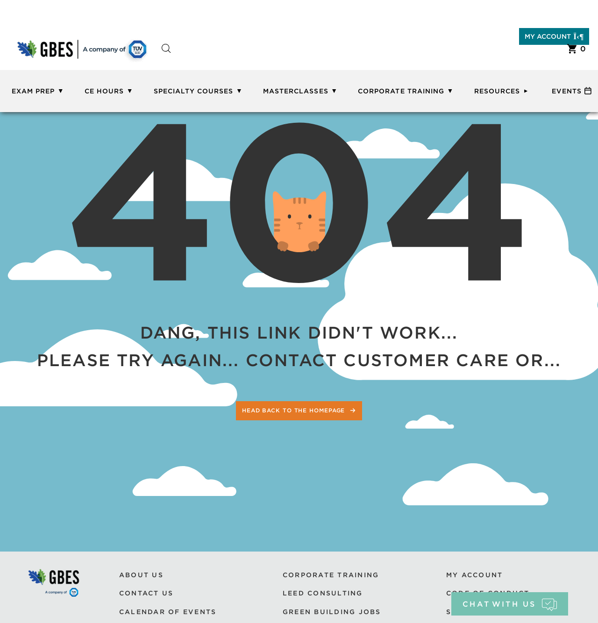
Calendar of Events (167, 612)
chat (509, 604)
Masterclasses (295, 91)
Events (567, 91)
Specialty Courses (194, 91)
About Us (141, 575)
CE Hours (104, 91)
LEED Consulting (323, 593)
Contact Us (146, 593)
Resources (497, 91)
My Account (554, 36)
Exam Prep (33, 91)
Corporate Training (401, 91)
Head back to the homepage (294, 410)
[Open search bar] (166, 57)
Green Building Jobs (332, 612)
